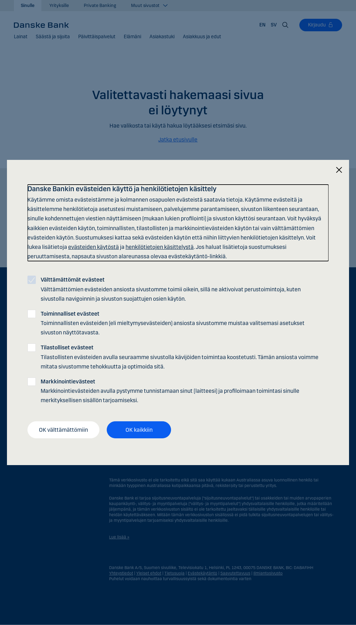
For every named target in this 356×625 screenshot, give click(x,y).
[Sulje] (339, 170)
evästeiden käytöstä (93, 247)
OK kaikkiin (139, 429)
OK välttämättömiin (63, 429)
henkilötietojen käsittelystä (160, 247)
